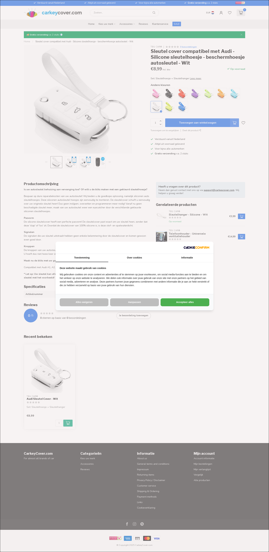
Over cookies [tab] (134, 257)
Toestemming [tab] (82, 257)
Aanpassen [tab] (134, 302)
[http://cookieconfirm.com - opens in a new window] (196, 248)
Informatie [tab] (187, 257)
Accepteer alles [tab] (185, 302)
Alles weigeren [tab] (84, 302)
